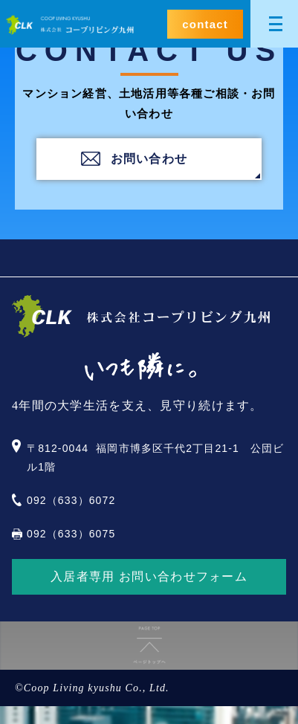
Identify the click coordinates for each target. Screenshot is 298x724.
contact (205, 24)
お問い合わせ (149, 158)
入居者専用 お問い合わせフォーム (149, 576)
